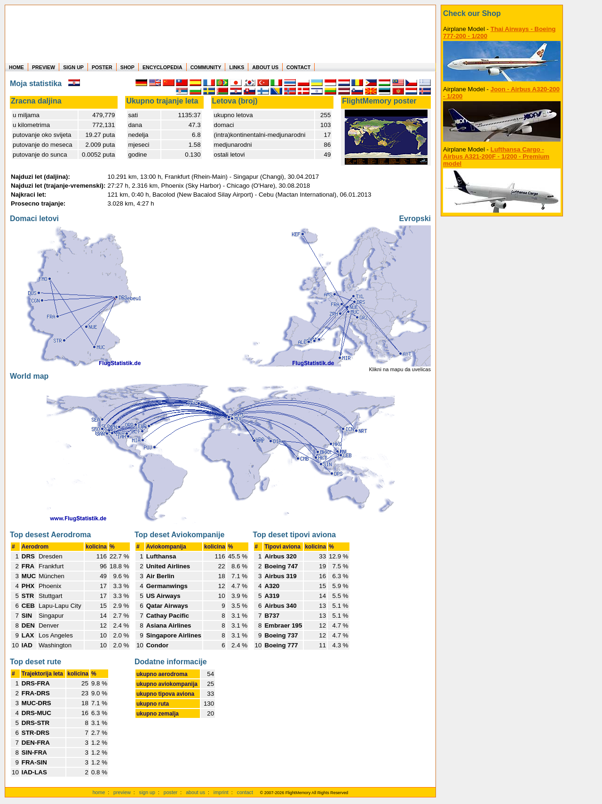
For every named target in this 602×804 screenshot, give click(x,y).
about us (195, 792)
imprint (221, 792)
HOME (16, 67)
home (99, 792)
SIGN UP (73, 67)
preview (122, 792)
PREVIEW (43, 67)
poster (171, 792)
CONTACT (298, 67)
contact (245, 792)
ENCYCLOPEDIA (162, 67)
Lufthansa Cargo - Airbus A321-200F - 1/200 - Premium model (496, 156)
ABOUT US (265, 67)
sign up (147, 792)
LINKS (236, 67)
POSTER (102, 67)
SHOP (127, 67)
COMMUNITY (206, 67)
